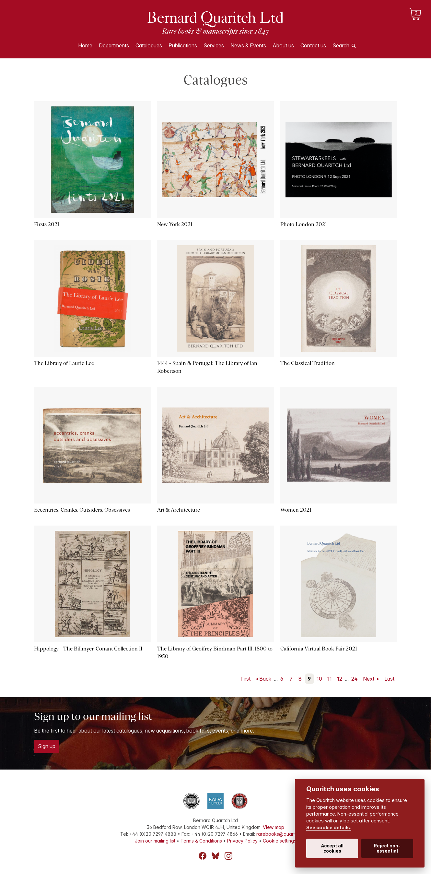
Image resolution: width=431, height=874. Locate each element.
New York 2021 (174, 224)
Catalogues (148, 45)
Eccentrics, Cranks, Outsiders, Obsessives (82, 510)
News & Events (248, 45)
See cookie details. (328, 827)
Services (214, 45)
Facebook (202, 856)
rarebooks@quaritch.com (283, 834)
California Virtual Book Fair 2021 (318, 649)
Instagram (228, 856)
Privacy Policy (242, 841)
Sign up (46, 746)
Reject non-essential (387, 848)
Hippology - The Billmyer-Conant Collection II (88, 649)
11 (329, 678)
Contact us (313, 45)
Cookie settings (279, 841)
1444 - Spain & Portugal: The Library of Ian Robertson (207, 367)
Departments (114, 45)
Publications (183, 45)
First (245, 678)
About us (283, 45)
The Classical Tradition (307, 363)
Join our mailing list (155, 841)
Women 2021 (295, 510)
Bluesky (215, 856)
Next (369, 678)
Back (265, 678)
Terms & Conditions (201, 841)
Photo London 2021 (303, 224)
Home (85, 45)
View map (273, 827)
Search (340, 45)
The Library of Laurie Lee (64, 363)
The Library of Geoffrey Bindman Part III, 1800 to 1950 (215, 653)
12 (339, 678)
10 (319, 678)
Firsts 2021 (46, 224)
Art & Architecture (178, 510)
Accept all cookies (332, 848)
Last (389, 678)
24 (354, 678)
